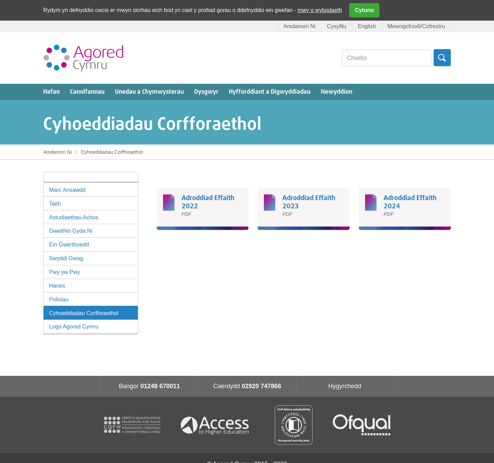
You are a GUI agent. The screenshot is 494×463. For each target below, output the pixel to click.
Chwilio (442, 57)
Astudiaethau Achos (73, 217)
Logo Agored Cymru (73, 326)
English (367, 26)
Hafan (51, 92)
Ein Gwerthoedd (69, 244)
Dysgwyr (206, 92)
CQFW (132, 425)
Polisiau (59, 299)
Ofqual (361, 425)
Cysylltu (336, 26)
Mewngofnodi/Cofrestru (416, 26)
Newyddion (336, 92)
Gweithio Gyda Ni (70, 231)
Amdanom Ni (299, 26)
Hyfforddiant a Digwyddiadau (269, 92)
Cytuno (364, 10)
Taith (55, 203)
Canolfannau (87, 92)
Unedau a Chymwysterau (149, 92)
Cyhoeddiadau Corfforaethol (83, 313)
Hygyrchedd (344, 386)
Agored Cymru (83, 57)
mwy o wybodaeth (319, 10)
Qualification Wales (294, 425)
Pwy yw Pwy (64, 272)
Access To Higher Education (217, 425)
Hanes (57, 285)
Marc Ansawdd (67, 190)
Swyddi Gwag (66, 258)
